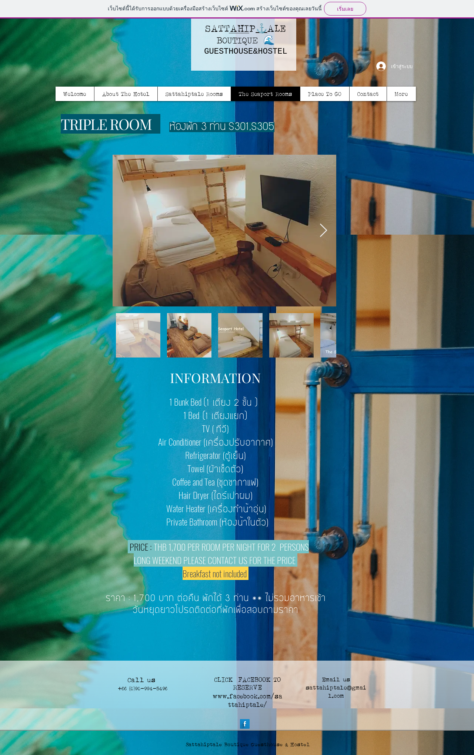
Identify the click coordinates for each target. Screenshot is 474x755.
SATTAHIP (231, 28)
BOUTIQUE (237, 40)
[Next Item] (323, 231)
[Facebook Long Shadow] (245, 724)
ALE (276, 28)
